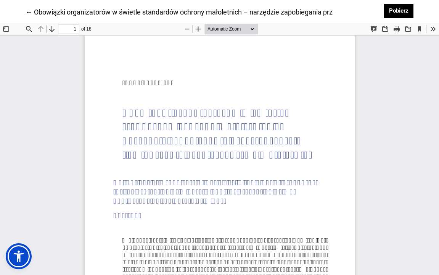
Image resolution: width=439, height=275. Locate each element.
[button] (19, 256)
